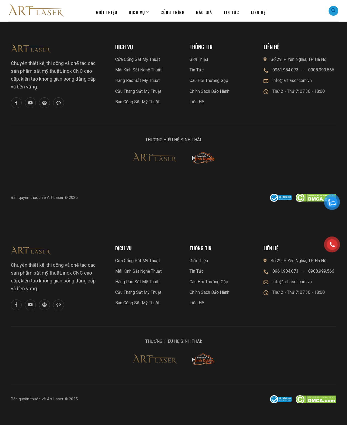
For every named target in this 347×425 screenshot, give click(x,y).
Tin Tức (196, 70)
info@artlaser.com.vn (292, 80)
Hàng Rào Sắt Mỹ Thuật (137, 80)
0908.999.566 (321, 70)
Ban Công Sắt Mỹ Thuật (137, 101)
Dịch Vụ (139, 12)
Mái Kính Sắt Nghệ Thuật (138, 70)
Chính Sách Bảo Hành (209, 91)
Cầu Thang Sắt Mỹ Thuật (138, 91)
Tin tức (231, 12)
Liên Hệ (196, 101)
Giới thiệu (106, 12)
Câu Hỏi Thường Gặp (208, 80)
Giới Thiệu (198, 59)
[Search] (333, 11)
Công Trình (172, 12)
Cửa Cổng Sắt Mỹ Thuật (137, 59)
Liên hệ (258, 12)
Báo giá (204, 12)
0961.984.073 (285, 70)
